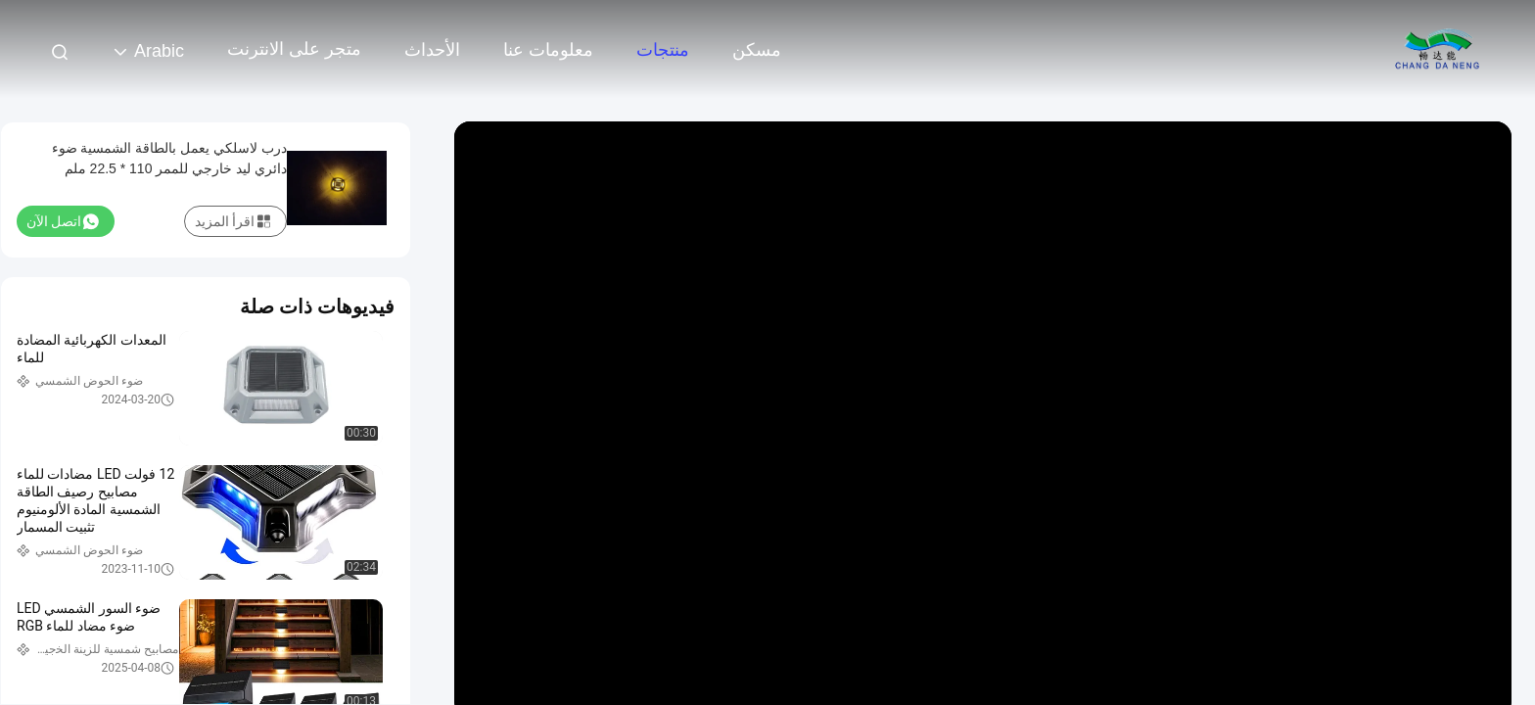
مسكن (756, 50)
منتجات (662, 50)
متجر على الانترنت (294, 49)
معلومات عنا (548, 50)
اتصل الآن (62, 221)
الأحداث (432, 50)
